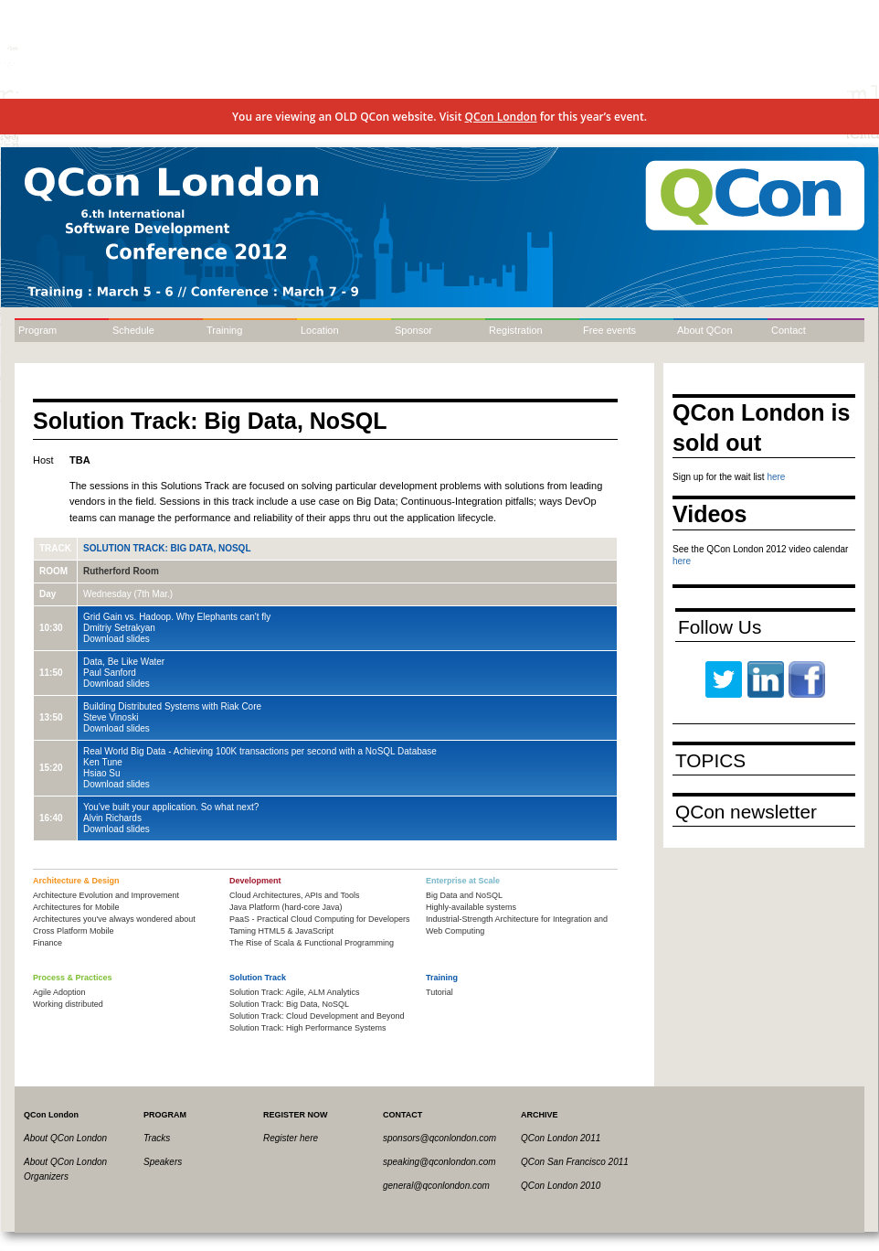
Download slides (116, 639)
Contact (788, 330)
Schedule (133, 330)
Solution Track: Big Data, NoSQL (167, 548)
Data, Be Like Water (123, 662)
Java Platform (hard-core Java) (286, 907)
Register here (290, 1138)
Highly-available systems (471, 907)
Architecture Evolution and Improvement (106, 895)
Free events (609, 330)
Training (224, 330)
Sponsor (413, 330)
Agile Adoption (59, 992)
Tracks (156, 1138)
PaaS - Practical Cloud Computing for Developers (319, 919)
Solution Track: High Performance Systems (308, 1027)
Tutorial (439, 992)
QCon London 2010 (560, 1186)
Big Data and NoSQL (464, 895)
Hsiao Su (102, 773)
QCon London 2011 (560, 1138)
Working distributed (68, 1004)
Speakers (162, 1162)
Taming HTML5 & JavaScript (281, 931)
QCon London (501, 116)
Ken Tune (102, 762)
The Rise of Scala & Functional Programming (311, 942)
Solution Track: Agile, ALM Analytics (294, 992)
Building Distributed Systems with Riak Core (172, 706)
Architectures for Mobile (76, 907)
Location (320, 330)
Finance (47, 942)
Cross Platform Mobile (73, 931)
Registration (516, 330)
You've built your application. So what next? (171, 807)
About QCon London (65, 1138)
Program (37, 330)
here (776, 477)
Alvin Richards (112, 818)
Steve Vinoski (110, 717)
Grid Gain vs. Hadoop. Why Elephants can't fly (176, 617)
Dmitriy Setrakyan (119, 628)
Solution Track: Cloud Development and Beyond (317, 1016)
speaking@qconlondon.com (439, 1162)
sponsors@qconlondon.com (439, 1138)
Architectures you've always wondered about (114, 919)
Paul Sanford (109, 673)
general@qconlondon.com (436, 1186)
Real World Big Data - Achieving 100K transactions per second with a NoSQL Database (260, 751)
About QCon (705, 330)
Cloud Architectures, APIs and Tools (294, 895)
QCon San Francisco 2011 (575, 1162)
